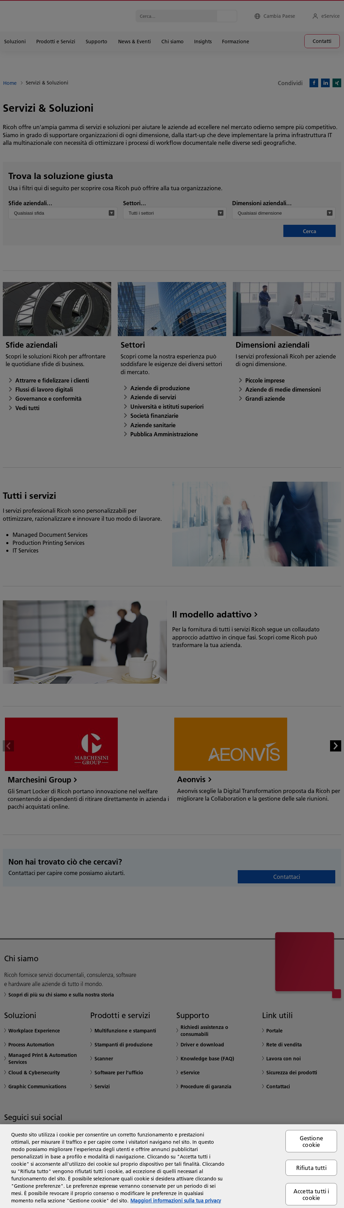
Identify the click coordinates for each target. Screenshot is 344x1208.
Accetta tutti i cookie (311, 1194)
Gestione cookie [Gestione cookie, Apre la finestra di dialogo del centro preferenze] (311, 1141)
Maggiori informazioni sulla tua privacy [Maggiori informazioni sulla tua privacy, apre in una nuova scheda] (175, 1201)
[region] (172, 1166)
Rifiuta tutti (311, 1167)
